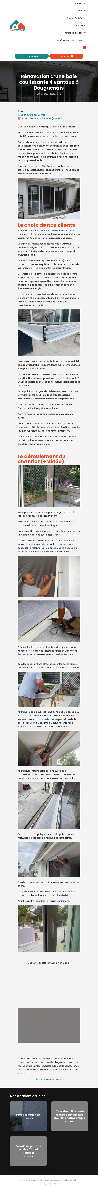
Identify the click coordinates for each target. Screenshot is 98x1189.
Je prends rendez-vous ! (49, 1079)
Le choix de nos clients (33, 114)
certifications (57, 1184)
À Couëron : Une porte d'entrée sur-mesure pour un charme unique (69, 1115)
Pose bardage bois (28, 1114)
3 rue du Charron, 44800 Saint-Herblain (59, 1180)
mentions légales (42, 1184)
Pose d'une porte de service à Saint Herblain (28, 1149)
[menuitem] (80, 3)
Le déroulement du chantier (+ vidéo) (41, 118)
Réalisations (55, 94)
